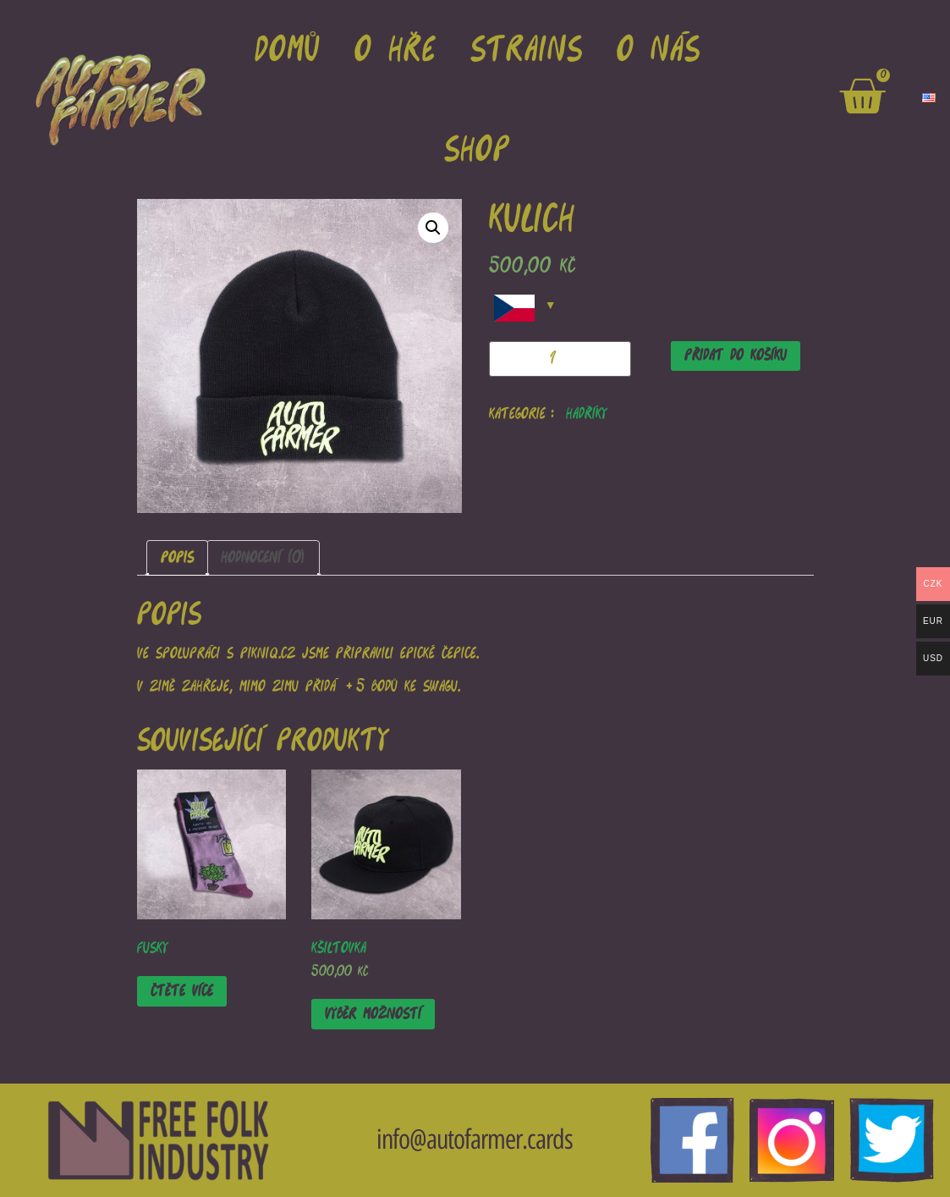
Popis (177, 557)
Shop (477, 149)
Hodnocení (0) (263, 557)
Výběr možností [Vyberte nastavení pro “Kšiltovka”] (373, 1014)
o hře (395, 49)
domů (288, 49)
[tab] (177, 558)
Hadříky (586, 413)
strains (526, 49)
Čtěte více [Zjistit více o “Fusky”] (182, 991)
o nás (658, 49)
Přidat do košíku (735, 355)
